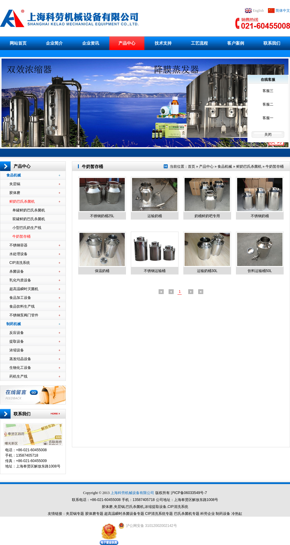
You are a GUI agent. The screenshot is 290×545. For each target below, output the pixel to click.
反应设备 (34, 332)
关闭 (268, 134)
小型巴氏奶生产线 (36, 227)
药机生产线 (34, 376)
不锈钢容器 (34, 245)
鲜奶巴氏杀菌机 (34, 201)
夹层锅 (34, 184)
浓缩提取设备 (155, 507)
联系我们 (271, 43)
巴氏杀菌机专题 (186, 514)
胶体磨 (34, 193)
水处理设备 (34, 254)
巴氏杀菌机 (135, 507)
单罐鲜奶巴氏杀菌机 (36, 210)
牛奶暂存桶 (36, 236)
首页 (191, 166)
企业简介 (54, 43)
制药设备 (223, 514)
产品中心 (126, 43)
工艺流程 (199, 43)
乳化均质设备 (34, 280)
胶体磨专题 (94, 514)
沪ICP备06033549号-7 (189, 493)
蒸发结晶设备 (34, 359)
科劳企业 (207, 514)
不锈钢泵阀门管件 (34, 315)
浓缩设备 (34, 350)
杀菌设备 (34, 271)
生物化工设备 (34, 367)
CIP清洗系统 (34, 262)
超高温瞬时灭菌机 (34, 289)
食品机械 (33, 175)
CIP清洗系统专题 (159, 514)
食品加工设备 (34, 297)
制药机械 (33, 324)
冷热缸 (236, 514)
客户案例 (235, 43)
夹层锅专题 (75, 514)
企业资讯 (90, 43)
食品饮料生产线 (34, 306)
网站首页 (18, 43)
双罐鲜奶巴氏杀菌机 (36, 219)
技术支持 (163, 43)
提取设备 (34, 341)
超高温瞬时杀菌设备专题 (124, 514)
